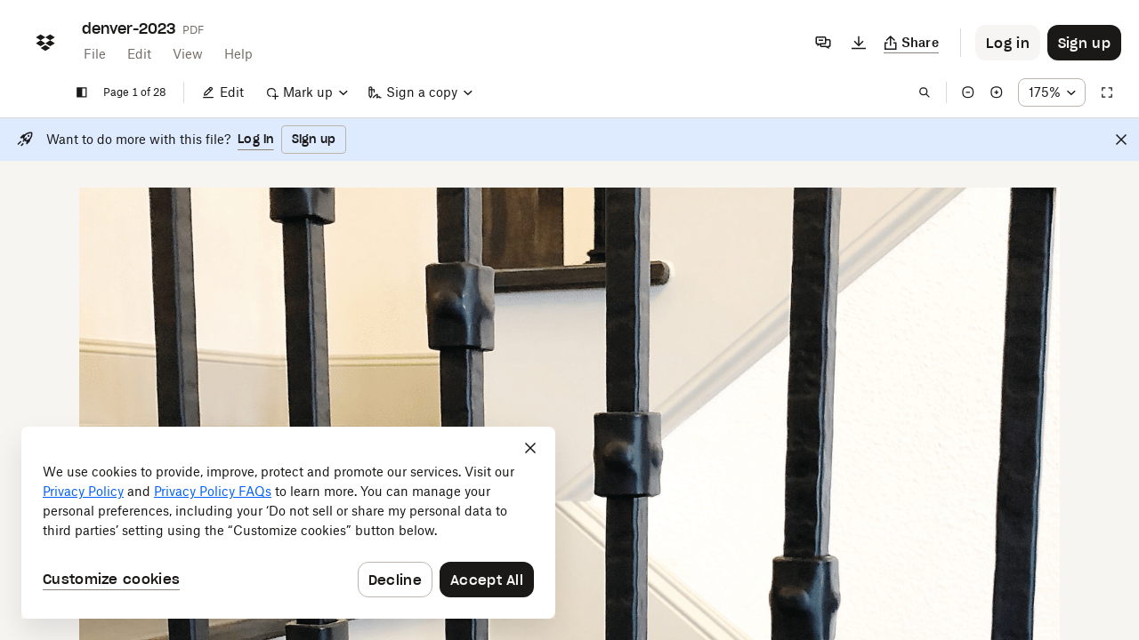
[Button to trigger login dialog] (1007, 42)
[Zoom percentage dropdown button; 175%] (1052, 92)
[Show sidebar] (82, 92)
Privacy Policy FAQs (212, 491)
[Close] (1121, 139)
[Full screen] (1107, 92)
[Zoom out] (968, 92)
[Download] (858, 42)
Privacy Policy (83, 491)
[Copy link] (911, 42)
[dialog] (288, 523)
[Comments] (823, 42)
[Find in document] (924, 92)
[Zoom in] (996, 92)
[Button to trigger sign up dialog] (1084, 42)
